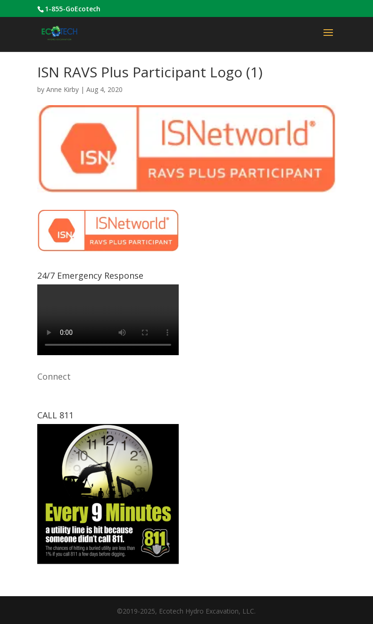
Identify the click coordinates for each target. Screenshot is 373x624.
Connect (54, 376)
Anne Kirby (62, 89)
